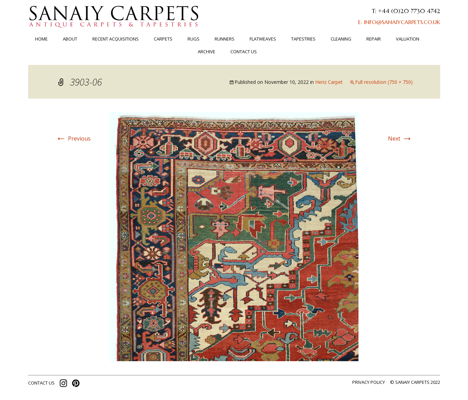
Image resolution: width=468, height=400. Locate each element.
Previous (73, 138)
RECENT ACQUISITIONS (115, 39)
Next (400, 138)
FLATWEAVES (263, 39)
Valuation (407, 39)
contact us (41, 383)
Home (41, 39)
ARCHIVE (206, 51)
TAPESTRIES (303, 39)
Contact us (243, 51)
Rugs (193, 39)
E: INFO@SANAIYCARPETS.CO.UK (399, 22)
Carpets (163, 39)
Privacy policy (368, 382)
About (70, 39)
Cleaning (341, 39)
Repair (373, 39)
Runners (225, 39)
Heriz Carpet (329, 82)
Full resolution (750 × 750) (384, 82)
